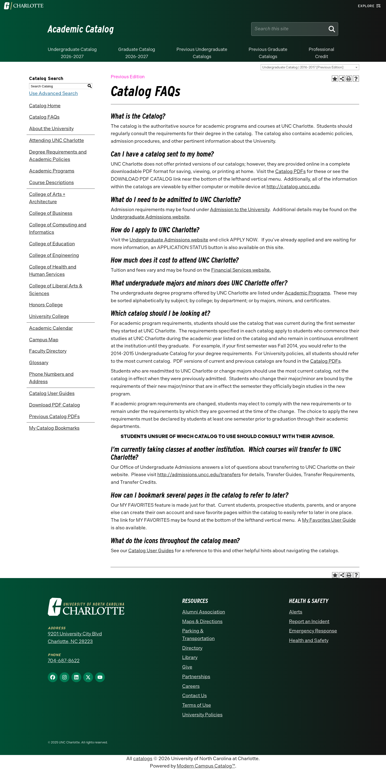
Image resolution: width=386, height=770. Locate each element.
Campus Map (43, 340)
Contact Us (194, 695)
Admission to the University (240, 209)
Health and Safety (308, 640)
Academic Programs (51, 171)
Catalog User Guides (52, 393)
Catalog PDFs (290, 171)
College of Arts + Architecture (47, 198)
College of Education (52, 244)
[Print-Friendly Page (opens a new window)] (349, 79)
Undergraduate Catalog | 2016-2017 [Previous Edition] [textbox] (302, 67)
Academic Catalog (81, 29)
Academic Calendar (51, 328)
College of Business (50, 213)
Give (187, 667)
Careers (191, 686)
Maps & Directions (202, 621)
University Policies (202, 715)
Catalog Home (45, 106)
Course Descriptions (51, 182)
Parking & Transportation (198, 634)
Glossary (38, 362)
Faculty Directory (47, 351)
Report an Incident (309, 621)
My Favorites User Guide (329, 520)
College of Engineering (54, 255)
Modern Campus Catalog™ (206, 766)
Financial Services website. (241, 270)
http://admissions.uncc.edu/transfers (199, 474)
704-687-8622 (64, 660)
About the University (51, 128)
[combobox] (310, 67)
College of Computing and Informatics (57, 228)
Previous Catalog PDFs (54, 416)
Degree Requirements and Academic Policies (58, 155)
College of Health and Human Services (52, 270)
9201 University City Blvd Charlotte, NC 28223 (75, 637)
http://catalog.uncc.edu (293, 186)
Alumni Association (203, 612)
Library (189, 657)
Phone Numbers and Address (51, 378)
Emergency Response (313, 631)
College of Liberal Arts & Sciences (55, 289)
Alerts (295, 612)
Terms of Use (196, 705)
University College (49, 316)
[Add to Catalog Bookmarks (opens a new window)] (335, 79)
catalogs (142, 758)
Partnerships (196, 676)
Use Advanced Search (53, 93)
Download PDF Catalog (54, 405)
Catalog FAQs (44, 117)
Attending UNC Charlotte (56, 140)
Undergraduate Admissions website (150, 217)
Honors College (46, 305)
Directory (192, 648)
